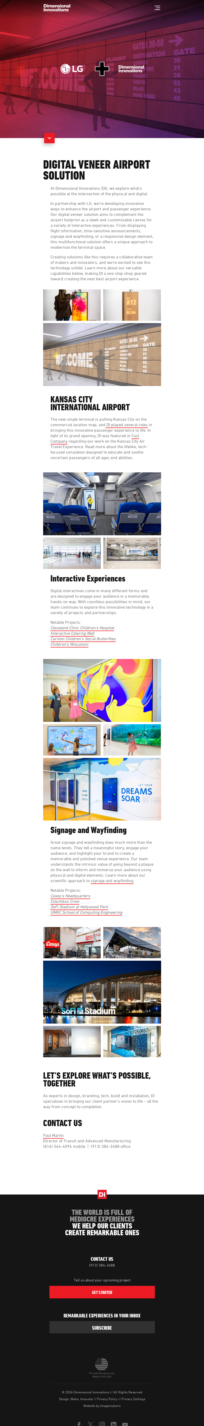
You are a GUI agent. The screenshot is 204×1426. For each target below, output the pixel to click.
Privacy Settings (133, 1399)
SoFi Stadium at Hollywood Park (79, 906)
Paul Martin (53, 1135)
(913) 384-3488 (102, 1265)
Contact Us (102, 1259)
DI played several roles (126, 424)
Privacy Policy (107, 1399)
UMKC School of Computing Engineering (86, 912)
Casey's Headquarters (70, 895)
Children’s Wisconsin (69, 644)
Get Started (102, 1292)
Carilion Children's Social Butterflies (83, 638)
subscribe (102, 1328)
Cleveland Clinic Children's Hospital (82, 627)
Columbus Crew (64, 901)
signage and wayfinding (112, 880)
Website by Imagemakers (102, 1406)
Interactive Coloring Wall (72, 633)
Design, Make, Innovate (76, 1399)
